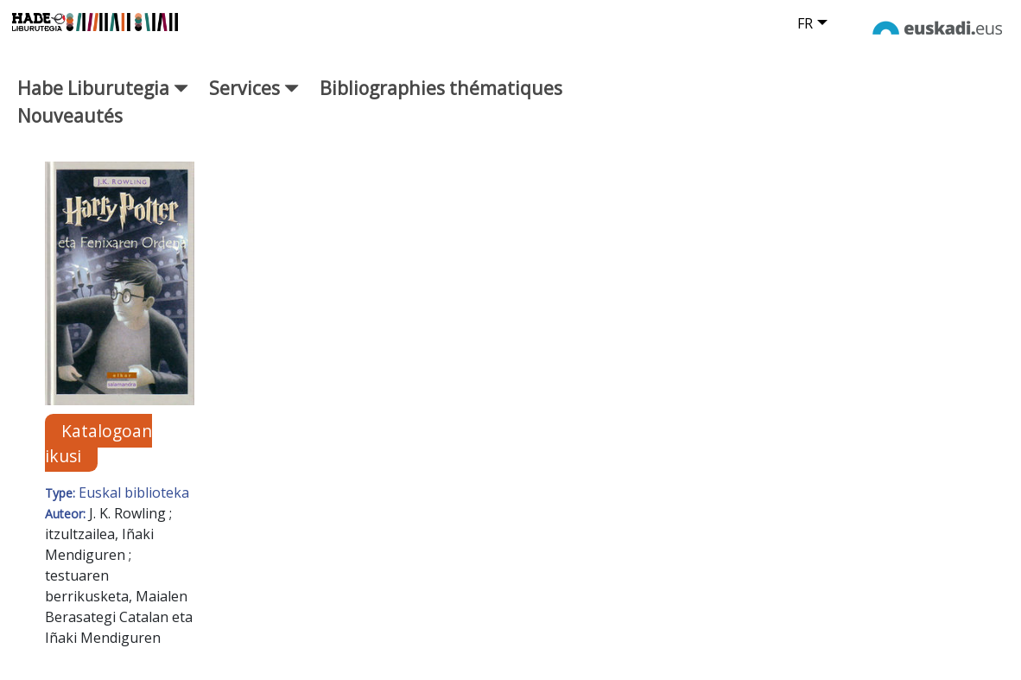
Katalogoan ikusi (98, 443)
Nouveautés (70, 115)
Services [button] (254, 87)
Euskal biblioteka (134, 492)
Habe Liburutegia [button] (102, 87)
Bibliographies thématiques (441, 87)
